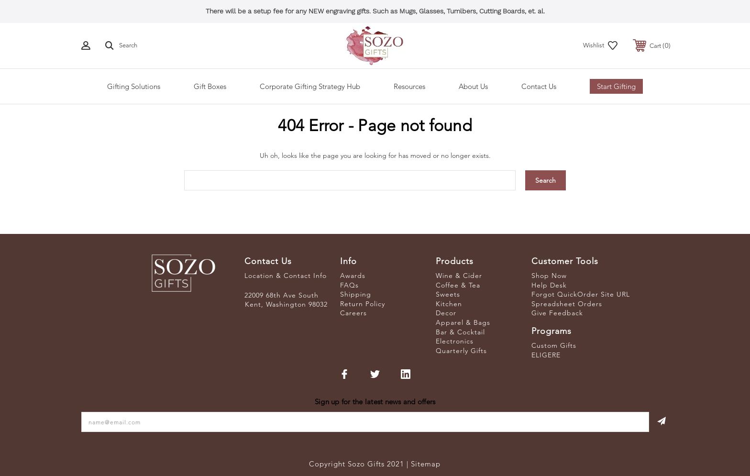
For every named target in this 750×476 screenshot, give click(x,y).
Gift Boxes (210, 86)
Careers (353, 313)
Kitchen (449, 303)
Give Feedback (557, 313)
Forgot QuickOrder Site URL (580, 294)
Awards (352, 275)
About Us (473, 86)
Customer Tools (564, 261)
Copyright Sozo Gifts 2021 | (360, 463)
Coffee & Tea (458, 285)
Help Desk (549, 285)
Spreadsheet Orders (566, 303)
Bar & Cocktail (460, 332)
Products (455, 261)
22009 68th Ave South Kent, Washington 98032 (286, 300)
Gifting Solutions (133, 86)
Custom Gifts (553, 345)
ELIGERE (546, 355)
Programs (551, 331)
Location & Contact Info (285, 275)
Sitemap (426, 463)
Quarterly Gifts (461, 350)
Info (348, 261)
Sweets (448, 294)
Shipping (355, 294)
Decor (446, 313)
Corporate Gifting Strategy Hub (310, 86)
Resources (409, 86)
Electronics (455, 341)
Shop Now (549, 275)
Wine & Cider (459, 275)
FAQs (349, 285)
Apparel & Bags (463, 322)
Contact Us (538, 86)
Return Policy (362, 303)
